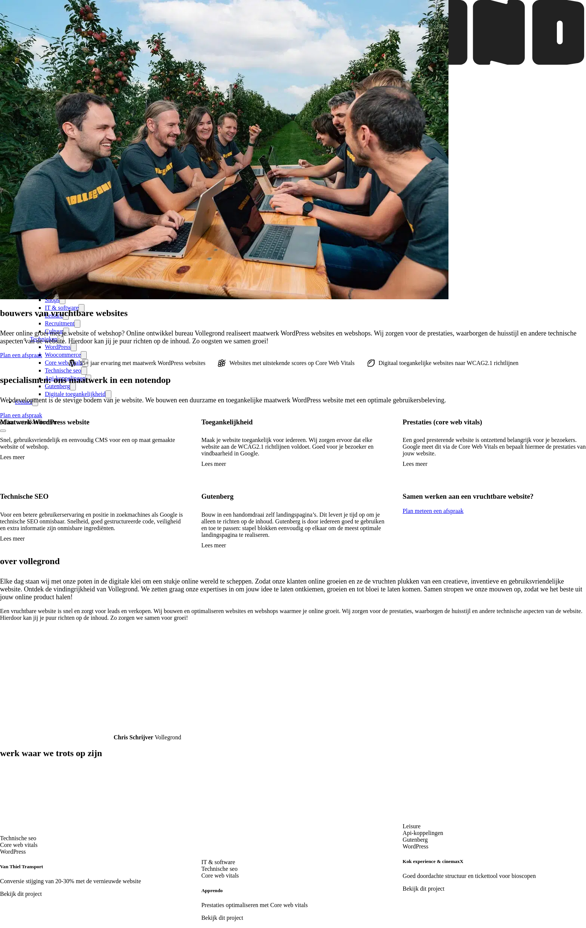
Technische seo (63, 370)
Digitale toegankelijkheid (75, 394)
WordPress (58, 347)
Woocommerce (63, 355)
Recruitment (59, 323)
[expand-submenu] (77, 324)
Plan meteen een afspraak (433, 511)
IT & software (61, 307)
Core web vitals (63, 362)
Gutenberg (57, 386)
